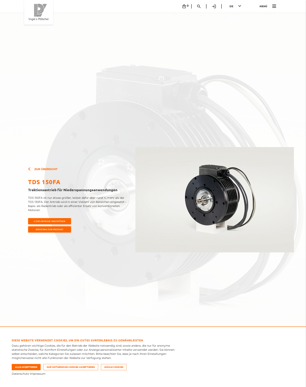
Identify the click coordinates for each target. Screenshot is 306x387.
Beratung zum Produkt (49, 229)
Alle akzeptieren (26, 366)
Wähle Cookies (113, 366)
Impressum (37, 373)
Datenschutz (20, 373)
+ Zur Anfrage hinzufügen (49, 221)
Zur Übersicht (43, 169)
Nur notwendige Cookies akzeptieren (71, 366)
